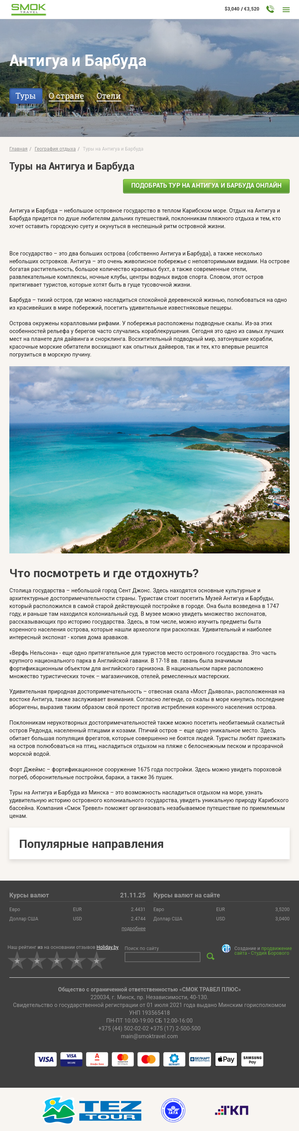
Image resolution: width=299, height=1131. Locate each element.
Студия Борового (270, 953)
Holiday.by (108, 947)
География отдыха (55, 149)
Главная (18, 149)
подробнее (133, 928)
